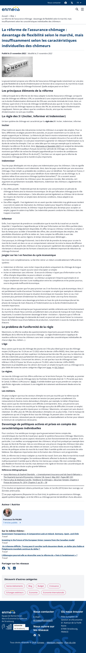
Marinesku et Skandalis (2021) (48, 146)
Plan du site (70, 642)
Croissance (54, 586)
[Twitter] (72, 2)
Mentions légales (55, 642)
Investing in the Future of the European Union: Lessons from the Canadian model (38, 540)
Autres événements (14, 586)
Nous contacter (54, 2)
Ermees (40, 642)
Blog (12, 16)
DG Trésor (59, 367)
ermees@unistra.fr (43, 620)
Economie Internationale (53, 592)
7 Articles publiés (12, 522)
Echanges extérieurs (15, 592)
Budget (41, 586)
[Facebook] (65, 2)
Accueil (5, 16)
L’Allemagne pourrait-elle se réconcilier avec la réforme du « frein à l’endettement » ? (39, 555)
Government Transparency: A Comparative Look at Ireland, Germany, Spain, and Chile (40, 534)
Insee (49, 367)
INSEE (33, 381)
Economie (33, 592)
